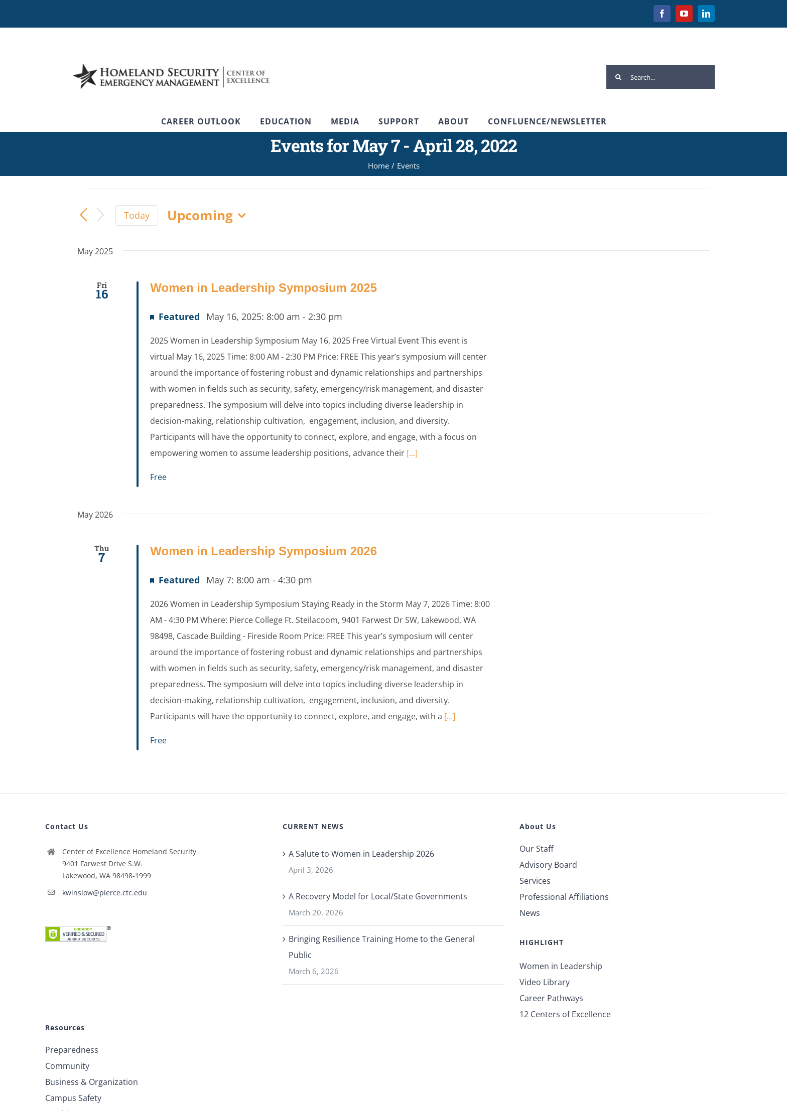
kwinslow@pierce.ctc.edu (104, 892)
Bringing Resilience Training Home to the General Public (382, 947)
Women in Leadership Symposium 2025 (263, 287)
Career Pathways (551, 998)
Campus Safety (73, 1097)
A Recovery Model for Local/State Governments (378, 896)
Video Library (544, 982)
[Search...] (660, 77)
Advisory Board (548, 864)
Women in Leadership (560, 966)
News (529, 912)
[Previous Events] (83, 216)
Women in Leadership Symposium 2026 (263, 551)
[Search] (618, 77)
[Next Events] (100, 215)
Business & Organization (91, 1081)
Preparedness (71, 1049)
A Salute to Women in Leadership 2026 (361, 853)
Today (137, 215)
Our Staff (536, 848)
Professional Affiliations (564, 896)
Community (67, 1065)
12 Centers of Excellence (565, 1014)
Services (535, 880)
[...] (412, 452)
